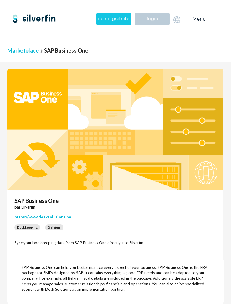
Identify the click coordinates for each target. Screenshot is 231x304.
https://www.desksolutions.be (42, 217)
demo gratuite (113, 18)
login (152, 18)
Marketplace (23, 50)
